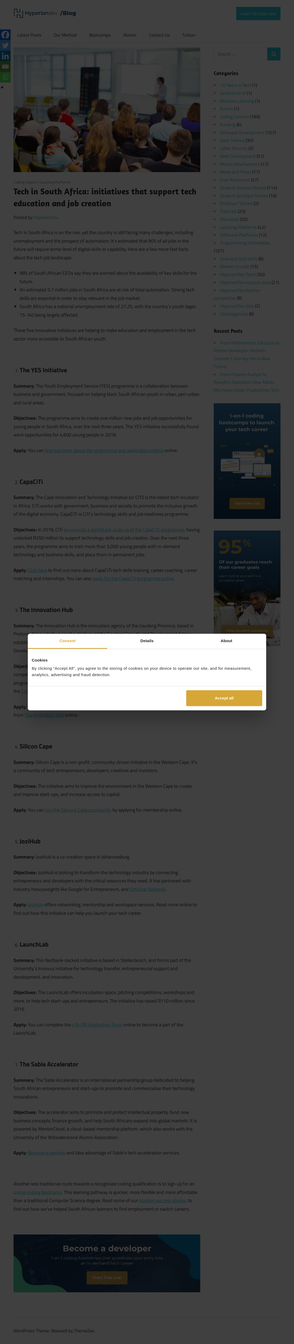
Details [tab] (147, 640)
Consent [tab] (68, 640)
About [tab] (226, 640)
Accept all (224, 698)
